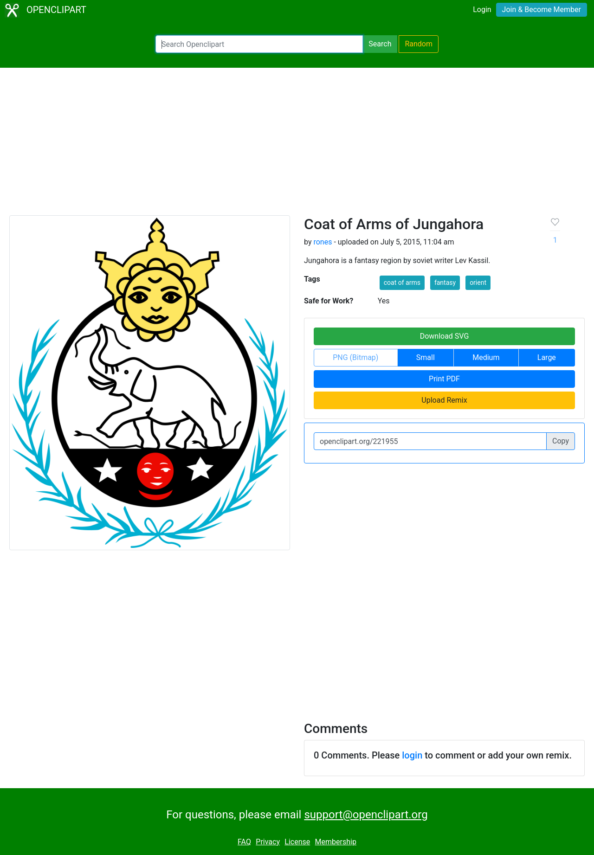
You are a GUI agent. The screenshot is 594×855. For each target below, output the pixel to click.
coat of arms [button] (402, 282)
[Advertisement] (297, 146)
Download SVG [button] (444, 336)
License (297, 841)
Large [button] (546, 357)
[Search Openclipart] (259, 44)
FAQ (244, 841)
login (412, 755)
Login (482, 9)
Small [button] (425, 357)
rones (322, 242)
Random (419, 43)
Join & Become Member (541, 9)
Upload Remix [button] (444, 400)
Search (379, 43)
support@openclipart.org (365, 814)
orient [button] (478, 282)
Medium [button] (485, 357)
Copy (560, 441)
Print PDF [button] (444, 378)
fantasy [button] (445, 282)
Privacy (268, 841)
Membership (335, 841)
